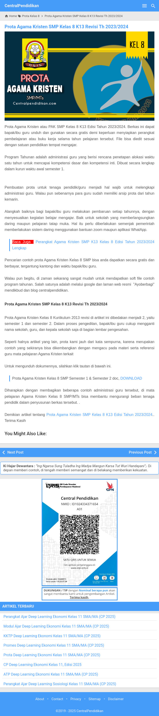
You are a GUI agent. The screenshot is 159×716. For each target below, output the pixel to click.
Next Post (15, 452)
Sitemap (95, 699)
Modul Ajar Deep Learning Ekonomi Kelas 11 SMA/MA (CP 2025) (56, 626)
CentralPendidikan (22, 5)
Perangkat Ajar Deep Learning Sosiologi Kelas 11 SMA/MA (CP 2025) (59, 684)
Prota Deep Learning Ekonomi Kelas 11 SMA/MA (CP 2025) (51, 655)
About (39, 699)
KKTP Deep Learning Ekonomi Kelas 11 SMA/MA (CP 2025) (52, 636)
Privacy (75, 699)
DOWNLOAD (131, 378)
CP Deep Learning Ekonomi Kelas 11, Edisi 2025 (42, 664)
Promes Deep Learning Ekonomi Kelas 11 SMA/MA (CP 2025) (53, 645)
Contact (57, 699)
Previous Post (140, 452)
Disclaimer (116, 699)
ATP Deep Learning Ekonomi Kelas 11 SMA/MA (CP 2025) (50, 674)
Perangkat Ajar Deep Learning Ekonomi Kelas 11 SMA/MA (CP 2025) (59, 616)
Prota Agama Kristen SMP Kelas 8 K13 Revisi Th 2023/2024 (66, 26)
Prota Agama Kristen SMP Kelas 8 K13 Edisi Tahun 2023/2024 (99, 415)
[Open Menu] (144, 5)
